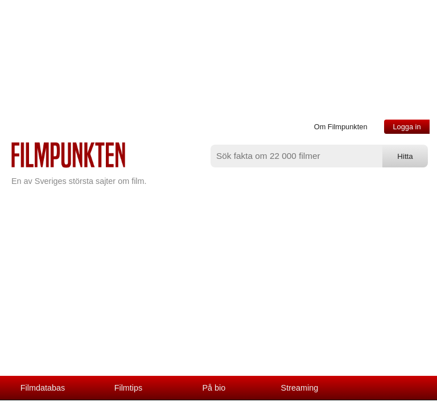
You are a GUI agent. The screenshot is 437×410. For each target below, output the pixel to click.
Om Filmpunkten (341, 126)
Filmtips (128, 387)
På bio (214, 387)
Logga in (406, 126)
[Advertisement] (218, 290)
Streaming (300, 387)
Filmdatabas (42, 387)
